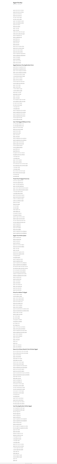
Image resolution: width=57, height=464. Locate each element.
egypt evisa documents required (18, 196)
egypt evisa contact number (18, 51)
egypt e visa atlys (16, 30)
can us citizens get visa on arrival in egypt (20, 165)
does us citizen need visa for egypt (19, 172)
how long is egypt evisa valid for (18, 403)
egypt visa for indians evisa (18, 303)
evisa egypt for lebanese (17, 215)
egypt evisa (15, 460)
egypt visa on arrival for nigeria (18, 371)
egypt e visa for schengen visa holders (19, 72)
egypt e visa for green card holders (19, 328)
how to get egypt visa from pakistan (19, 271)
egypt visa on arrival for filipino (18, 246)
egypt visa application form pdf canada (20, 332)
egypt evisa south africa (17, 289)
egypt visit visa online (17, 132)
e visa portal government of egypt (19, 76)
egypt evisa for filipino (17, 229)
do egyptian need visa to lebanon (19, 154)
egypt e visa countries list (17, 286)
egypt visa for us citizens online (18, 48)
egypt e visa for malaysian (17, 335)
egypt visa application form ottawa (19, 115)
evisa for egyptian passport (17, 147)
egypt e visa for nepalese (17, 161)
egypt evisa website (16, 431)
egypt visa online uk (16, 242)
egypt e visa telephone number (18, 22)
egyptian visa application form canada (19, 275)
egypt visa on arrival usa (17, 15)
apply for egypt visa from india (18, 143)
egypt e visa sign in (16, 97)
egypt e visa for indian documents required (20, 189)
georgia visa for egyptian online (18, 253)
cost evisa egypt (16, 207)
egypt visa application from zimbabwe (19, 140)
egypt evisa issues (16, 44)
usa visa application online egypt (18, 409)
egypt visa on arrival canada (18, 129)
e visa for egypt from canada (18, 449)
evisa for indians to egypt (17, 296)
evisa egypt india (16, 176)
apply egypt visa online (17, 94)
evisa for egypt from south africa (18, 83)
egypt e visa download (17, 356)
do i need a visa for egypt (17, 104)
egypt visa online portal (17, 424)
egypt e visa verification (17, 346)
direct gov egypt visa (16, 413)
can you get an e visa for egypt (18, 385)
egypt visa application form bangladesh (20, 420)
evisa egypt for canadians (17, 321)
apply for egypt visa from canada (19, 218)
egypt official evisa (16, 40)
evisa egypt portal (16, 396)
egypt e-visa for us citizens (17, 79)
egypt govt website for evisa (18, 435)
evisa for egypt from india (17, 119)
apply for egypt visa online (17, 314)
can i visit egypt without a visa (18, 125)
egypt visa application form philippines (20, 233)
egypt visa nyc (15, 4)
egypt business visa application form (19, 68)
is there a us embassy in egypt (18, 200)
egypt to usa (15, 343)
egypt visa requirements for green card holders (21, 374)
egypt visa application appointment (19, 55)
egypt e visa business (16, 282)
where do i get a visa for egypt (18, 363)
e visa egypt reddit (16, 442)
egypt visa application (17, 225)
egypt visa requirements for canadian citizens (21, 310)
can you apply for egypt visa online (19, 101)
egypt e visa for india (16, 86)
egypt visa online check (17, 279)
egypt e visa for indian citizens (18, 299)
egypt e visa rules (16, 250)
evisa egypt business (16, 257)
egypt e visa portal (16, 136)
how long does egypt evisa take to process (20, 268)
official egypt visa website (17, 360)
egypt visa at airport (16, 26)
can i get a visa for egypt (17, 19)
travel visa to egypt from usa (18, 182)
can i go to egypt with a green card (19, 222)
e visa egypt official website (18, 193)
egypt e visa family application (18, 186)
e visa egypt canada (16, 169)
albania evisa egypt (16, 204)
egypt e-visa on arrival (17, 62)
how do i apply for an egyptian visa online (20, 427)
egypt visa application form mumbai (19, 112)
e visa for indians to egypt (17, 90)
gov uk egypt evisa (16, 325)
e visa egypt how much (17, 438)
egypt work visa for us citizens (18, 12)
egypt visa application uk (17, 37)
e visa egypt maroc (16, 108)
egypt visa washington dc (17, 381)
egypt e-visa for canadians (17, 307)
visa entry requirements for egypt (19, 389)
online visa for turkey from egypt (19, 33)
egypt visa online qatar (17, 239)
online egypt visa (16, 453)
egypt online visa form (17, 378)
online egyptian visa (16, 211)
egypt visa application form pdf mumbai (20, 367)
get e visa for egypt (16, 317)
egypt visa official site (17, 417)
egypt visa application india (18, 261)
